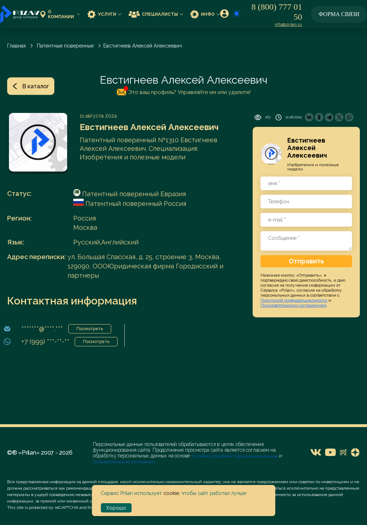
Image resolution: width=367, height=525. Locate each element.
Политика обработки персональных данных (235, 456)
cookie (171, 493)
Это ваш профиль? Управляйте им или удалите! (184, 90)
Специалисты (156, 14)
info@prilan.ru (288, 24)
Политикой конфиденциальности (294, 300)
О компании (60, 14)
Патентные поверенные (65, 46)
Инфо (205, 14)
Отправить (306, 261)
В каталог (31, 86)
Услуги (104, 14)
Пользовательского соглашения (124, 461)
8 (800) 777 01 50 (276, 11)
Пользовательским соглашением (294, 305)
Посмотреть (89, 328)
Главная (16, 46)
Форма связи (339, 14)
